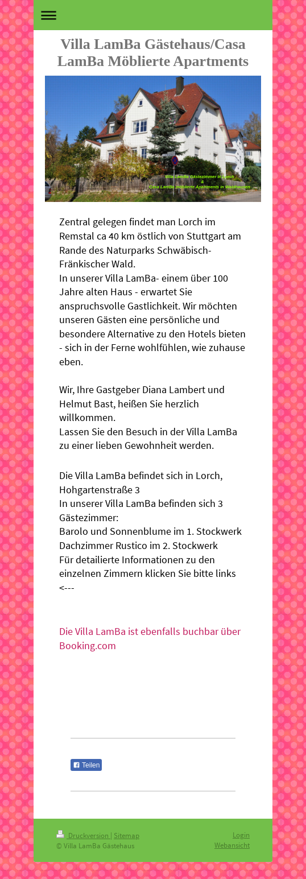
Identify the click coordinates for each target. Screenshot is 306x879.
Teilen (86, 765)
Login (241, 835)
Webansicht (232, 845)
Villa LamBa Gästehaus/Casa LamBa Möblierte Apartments (153, 52)
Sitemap (126, 835)
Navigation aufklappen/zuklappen (153, 15)
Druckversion (83, 835)
